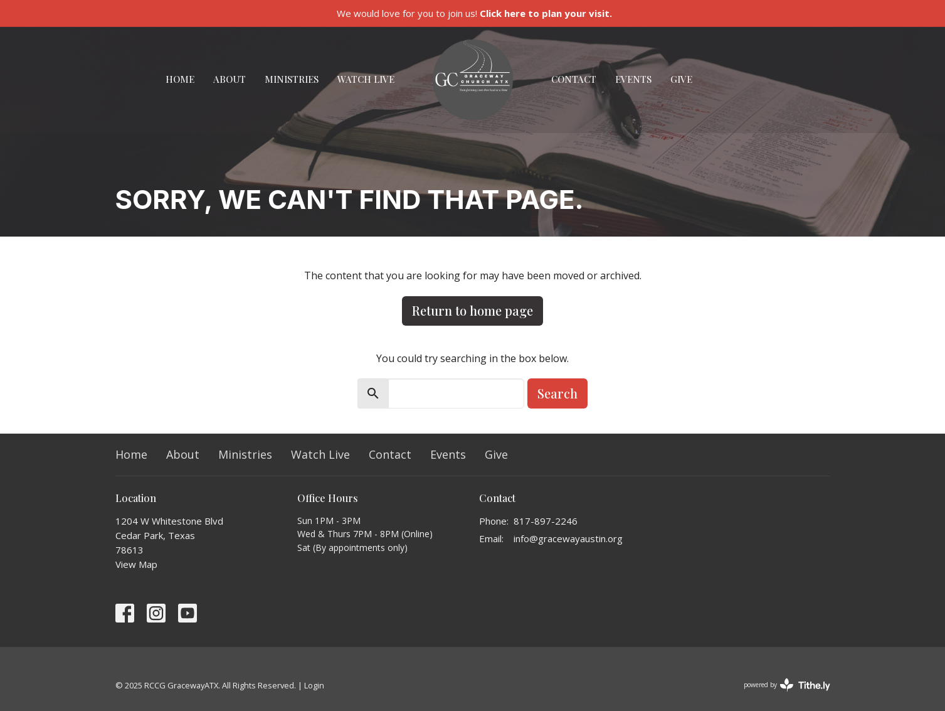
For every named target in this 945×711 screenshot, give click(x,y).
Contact (573, 79)
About (229, 79)
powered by (787, 685)
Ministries (292, 79)
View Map (136, 564)
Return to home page (472, 310)
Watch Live (365, 79)
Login (314, 685)
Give (681, 79)
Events (633, 79)
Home (180, 79)
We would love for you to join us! (474, 13)
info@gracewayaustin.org (568, 538)
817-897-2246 (546, 521)
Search (557, 393)
